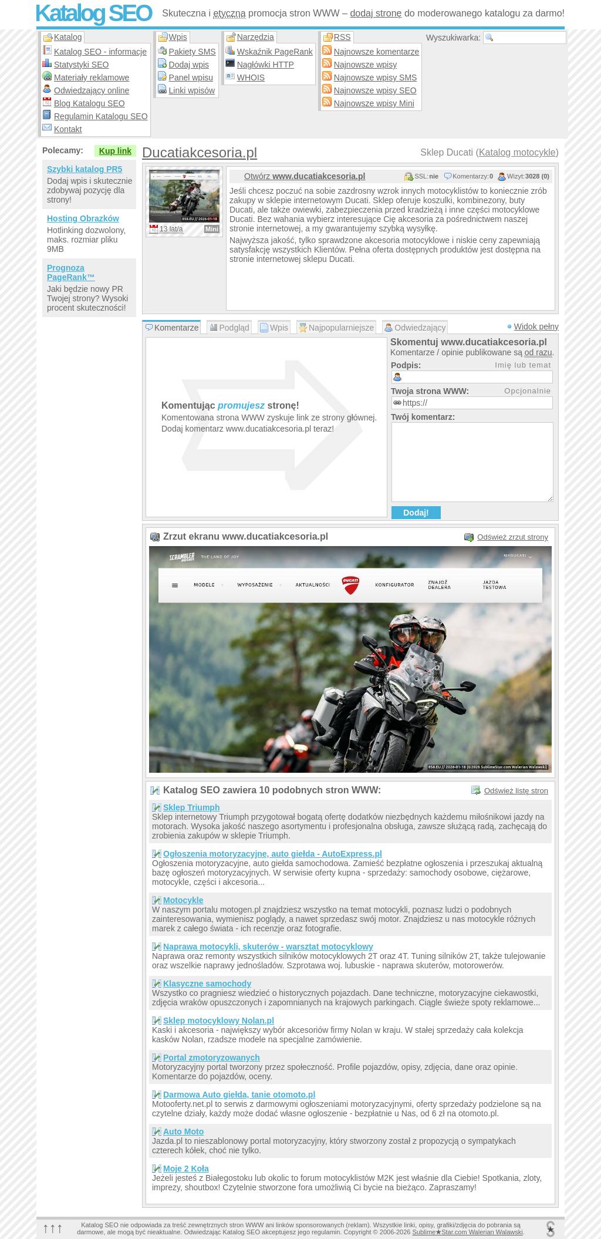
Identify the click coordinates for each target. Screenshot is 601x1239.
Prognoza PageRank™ (71, 272)
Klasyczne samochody (207, 983)
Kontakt (68, 129)
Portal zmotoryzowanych (211, 1057)
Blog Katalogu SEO (89, 103)
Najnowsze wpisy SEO (375, 90)
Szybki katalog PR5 (84, 169)
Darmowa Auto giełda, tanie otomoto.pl (239, 1094)
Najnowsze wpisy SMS (375, 77)
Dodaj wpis (189, 64)
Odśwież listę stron (516, 790)
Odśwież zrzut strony (512, 537)
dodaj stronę (375, 13)
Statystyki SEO (81, 64)
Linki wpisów (192, 90)
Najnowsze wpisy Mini (374, 103)
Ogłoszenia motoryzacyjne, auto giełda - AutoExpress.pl (272, 853)
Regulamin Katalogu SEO (101, 116)
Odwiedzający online (91, 90)
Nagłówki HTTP (265, 64)
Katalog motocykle (517, 152)
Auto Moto (183, 1131)
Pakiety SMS (192, 51)
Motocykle (183, 900)
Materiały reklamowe (91, 77)
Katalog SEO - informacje (100, 51)
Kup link (115, 151)
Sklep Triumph (191, 807)
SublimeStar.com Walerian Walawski (467, 1231)
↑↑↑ (52, 1227)
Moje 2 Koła (186, 1168)
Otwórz (304, 176)
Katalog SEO (93, 13)
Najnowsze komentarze (377, 51)
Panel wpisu (191, 77)
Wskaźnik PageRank (275, 51)
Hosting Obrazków (83, 218)
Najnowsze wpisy (365, 64)
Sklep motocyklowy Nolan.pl (218, 1020)
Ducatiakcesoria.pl (199, 152)
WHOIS (251, 77)
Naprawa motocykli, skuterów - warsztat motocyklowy (268, 946)
